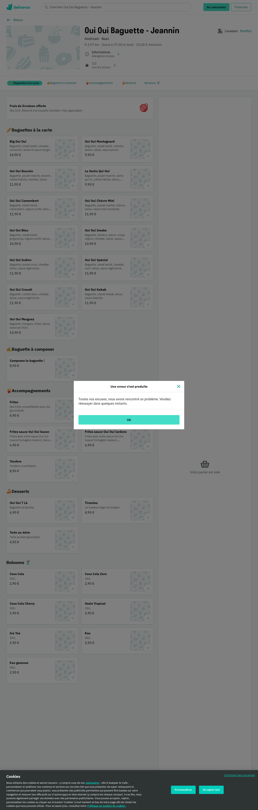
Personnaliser (183, 791)
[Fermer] (178, 386)
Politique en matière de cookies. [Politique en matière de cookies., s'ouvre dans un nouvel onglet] (106, 808)
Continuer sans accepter (239, 777)
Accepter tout (211, 791)
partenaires (92, 785)
